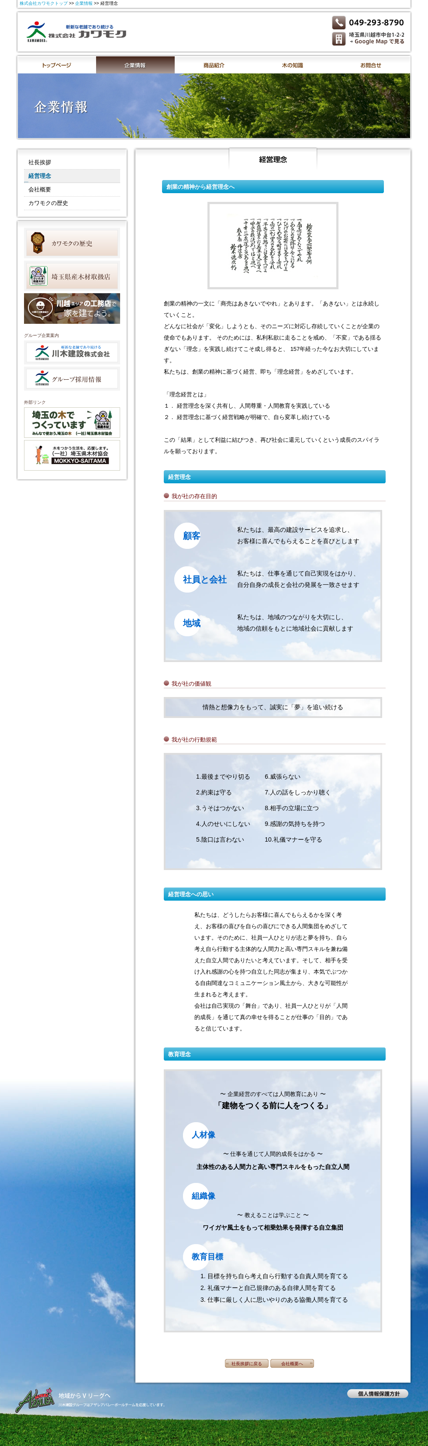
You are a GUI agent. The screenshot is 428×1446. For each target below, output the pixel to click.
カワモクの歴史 (48, 203)
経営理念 (39, 176)
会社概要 (39, 189)
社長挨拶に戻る (246, 1363)
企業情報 (84, 3)
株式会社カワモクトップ (44, 3)
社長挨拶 (39, 162)
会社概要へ (292, 1363)
